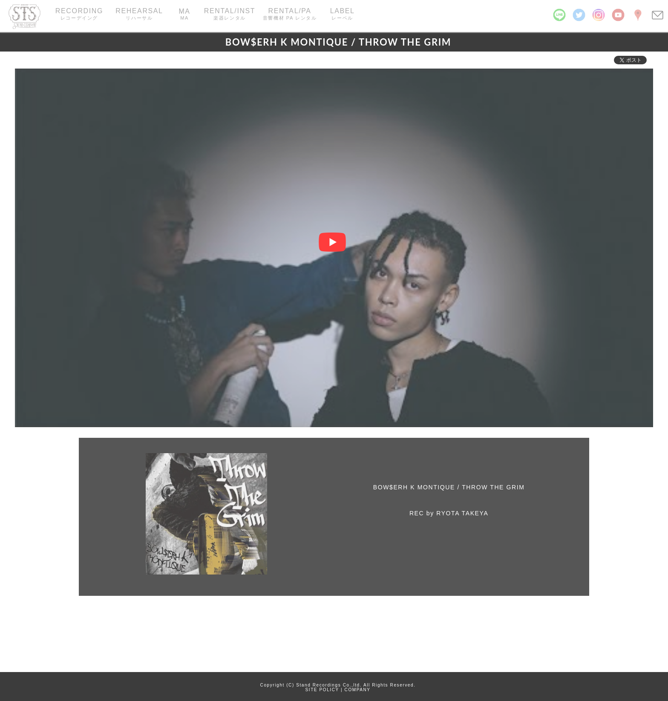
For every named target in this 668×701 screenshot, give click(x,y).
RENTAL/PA (290, 14)
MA (184, 14)
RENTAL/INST (230, 14)
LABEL (342, 14)
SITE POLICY (322, 689)
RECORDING (79, 14)
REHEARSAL (139, 14)
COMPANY (358, 689)
